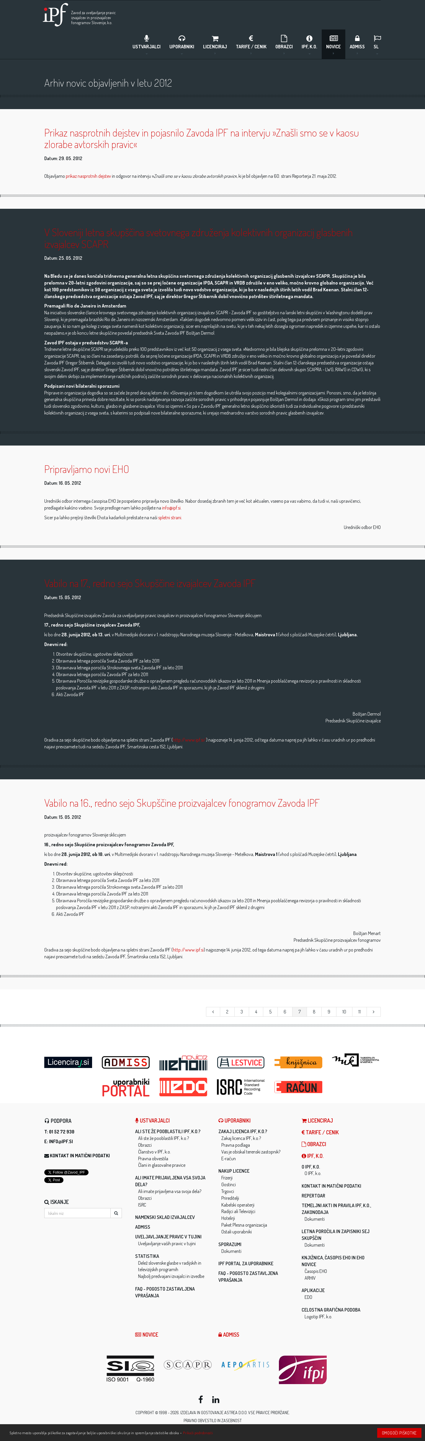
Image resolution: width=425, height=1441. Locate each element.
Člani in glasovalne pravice (161, 1165)
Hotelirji (228, 1218)
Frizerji (227, 1178)
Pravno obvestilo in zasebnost (213, 1420)
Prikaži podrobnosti (198, 1432)
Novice (333, 44)
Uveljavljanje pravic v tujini (168, 1237)
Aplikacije (313, 1290)
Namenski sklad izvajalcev (165, 1217)
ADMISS (357, 44)
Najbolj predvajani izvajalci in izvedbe (171, 1276)
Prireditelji (230, 1198)
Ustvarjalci (147, 44)
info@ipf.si (171, 508)
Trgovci (227, 1191)
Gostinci (228, 1184)
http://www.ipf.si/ (189, 740)
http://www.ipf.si (188, 950)
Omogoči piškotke (399, 1432)
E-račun (228, 1158)
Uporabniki (181, 44)
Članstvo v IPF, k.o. (154, 1152)
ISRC (142, 1205)
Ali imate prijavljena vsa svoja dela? (169, 1191)
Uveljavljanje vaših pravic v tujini (167, 1243)
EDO (308, 1297)
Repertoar (313, 1196)
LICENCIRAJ (215, 44)
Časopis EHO (316, 1271)
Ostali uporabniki (236, 1232)
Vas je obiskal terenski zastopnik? (250, 1152)
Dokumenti (231, 1251)
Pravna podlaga (235, 1145)
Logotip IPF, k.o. (318, 1317)
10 (344, 1012)
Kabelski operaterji (237, 1205)
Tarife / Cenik (251, 44)
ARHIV (310, 1278)
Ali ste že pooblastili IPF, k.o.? (167, 1131)
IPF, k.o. (309, 44)
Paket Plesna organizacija (244, 1225)
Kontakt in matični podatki (80, 1156)
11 (359, 1012)
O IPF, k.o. (311, 1167)
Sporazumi (229, 1244)
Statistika (147, 1256)
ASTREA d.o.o (235, 1412)
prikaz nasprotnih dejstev (88, 176)
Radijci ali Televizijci (238, 1211)
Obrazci (284, 44)
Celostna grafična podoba (331, 1310)
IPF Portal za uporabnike (245, 1263)
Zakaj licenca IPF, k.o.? (242, 1131)
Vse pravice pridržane (268, 1412)
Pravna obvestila (153, 1158)
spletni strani (169, 517)
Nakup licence (233, 1171)
